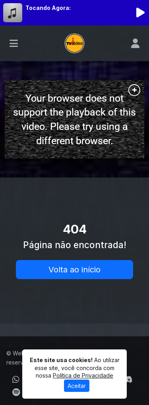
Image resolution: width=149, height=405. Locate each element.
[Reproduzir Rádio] (140, 12)
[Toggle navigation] (14, 43)
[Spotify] (16, 392)
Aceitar (77, 385)
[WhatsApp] (15, 379)
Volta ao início (74, 269)
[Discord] (127, 379)
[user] (135, 43)
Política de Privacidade (83, 375)
